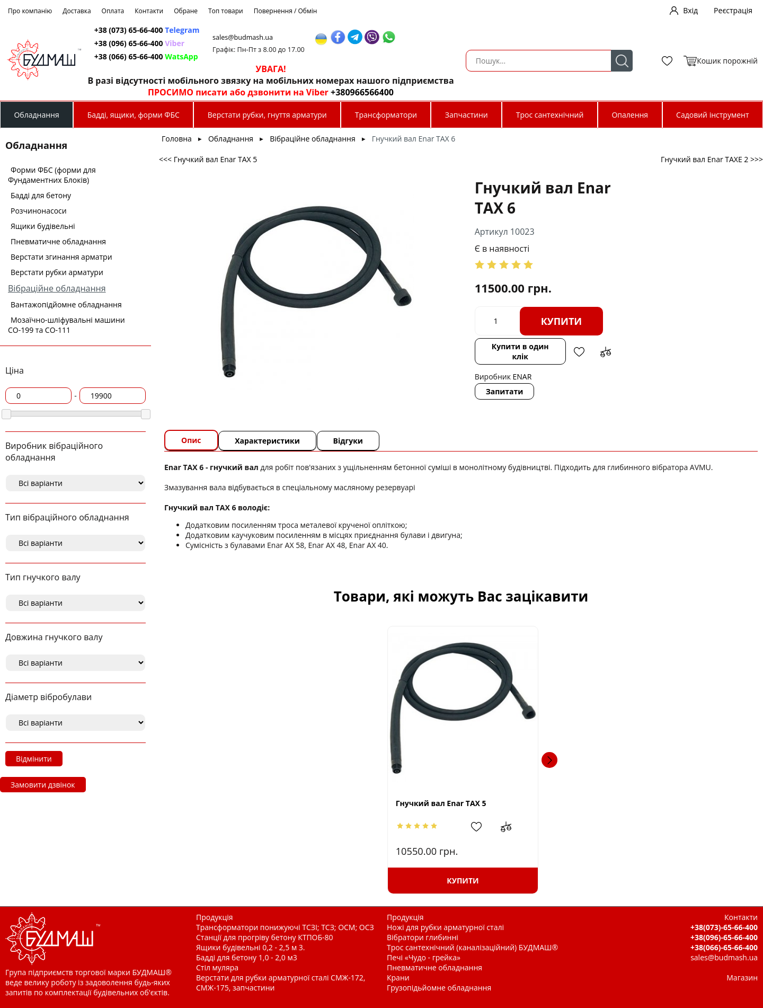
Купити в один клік (435, 326)
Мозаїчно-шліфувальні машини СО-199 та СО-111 (66, 325)
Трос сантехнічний (550, 115)
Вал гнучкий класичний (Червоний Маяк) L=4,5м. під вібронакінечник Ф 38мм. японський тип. (670, 803)
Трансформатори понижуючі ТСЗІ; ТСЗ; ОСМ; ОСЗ (285, 927)
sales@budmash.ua (418, 37)
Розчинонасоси (39, 211)
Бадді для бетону (41, 195)
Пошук (234, 61)
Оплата (113, 10)
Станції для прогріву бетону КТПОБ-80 (264, 937)
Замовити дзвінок (43, 785)
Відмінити (34, 759)
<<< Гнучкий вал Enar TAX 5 (208, 159)
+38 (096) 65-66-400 (312, 43)
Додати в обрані (497, 326)
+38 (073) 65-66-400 (319, 30)
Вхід (690, 10)
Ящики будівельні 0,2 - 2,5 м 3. (250, 947)
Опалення (629, 115)
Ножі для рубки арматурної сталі (445, 927)
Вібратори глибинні (422, 937)
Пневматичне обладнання (58, 241)
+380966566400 (533, 92)
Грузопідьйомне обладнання (439, 988)
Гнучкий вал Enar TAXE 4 (521, 803)
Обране (186, 10)
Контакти (149, 10)
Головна (177, 139)
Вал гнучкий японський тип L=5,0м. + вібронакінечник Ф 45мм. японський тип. (391, 803)
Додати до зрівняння (524, 326)
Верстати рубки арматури (57, 272)
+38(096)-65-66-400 (724, 937)
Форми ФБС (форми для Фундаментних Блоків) (52, 175)
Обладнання (36, 115)
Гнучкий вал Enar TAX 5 (241, 803)
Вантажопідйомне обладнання (66, 304)
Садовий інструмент (712, 115)
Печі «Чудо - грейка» (423, 957)
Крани (398, 977)
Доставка (77, 10)
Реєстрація (733, 10)
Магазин (742, 977)
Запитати (417, 361)
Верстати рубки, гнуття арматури (267, 115)
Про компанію (30, 10)
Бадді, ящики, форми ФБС (133, 115)
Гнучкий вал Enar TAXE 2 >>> (712, 159)
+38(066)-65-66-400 (724, 947)
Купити (473, 301)
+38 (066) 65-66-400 (318, 56)
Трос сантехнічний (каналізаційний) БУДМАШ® (472, 947)
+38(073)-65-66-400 (724, 927)
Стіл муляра (217, 967)
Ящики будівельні (43, 226)
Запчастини (466, 115)
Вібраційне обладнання (57, 288)
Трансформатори (386, 115)
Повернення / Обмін (285, 10)
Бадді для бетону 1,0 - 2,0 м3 (246, 957)
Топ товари (225, 10)
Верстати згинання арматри (61, 257)
